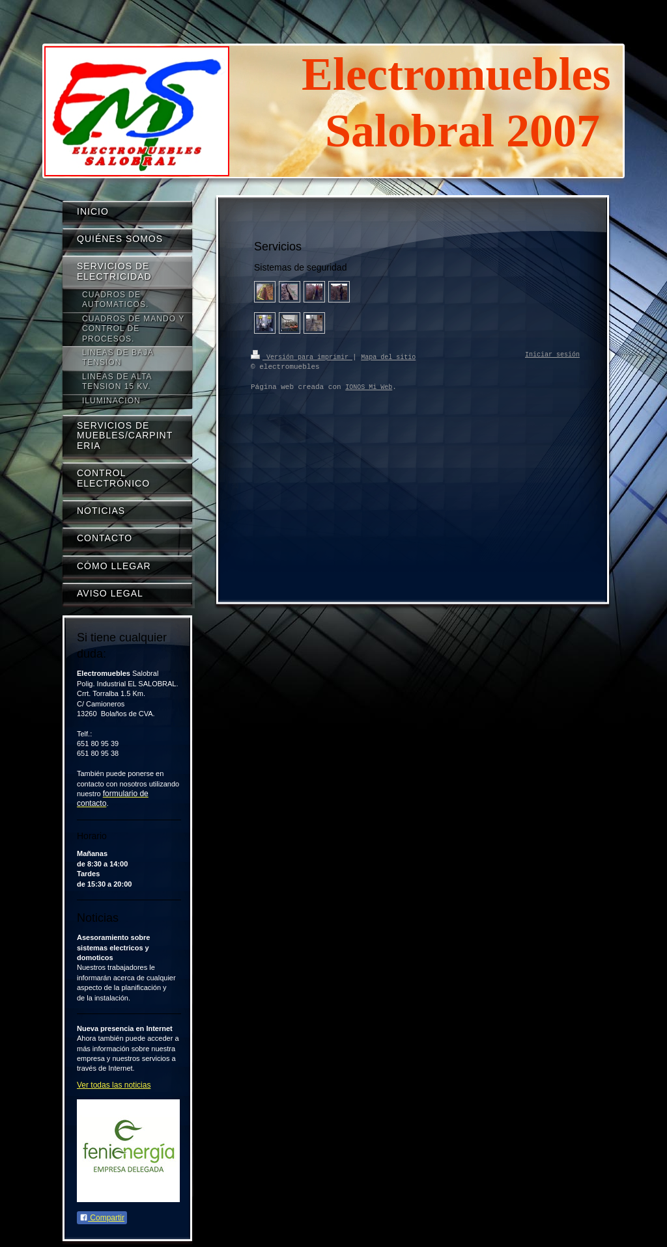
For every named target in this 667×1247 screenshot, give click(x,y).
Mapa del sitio (388, 356)
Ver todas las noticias (113, 1085)
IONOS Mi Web (368, 387)
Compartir (101, 1217)
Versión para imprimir (301, 356)
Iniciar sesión (552, 355)
